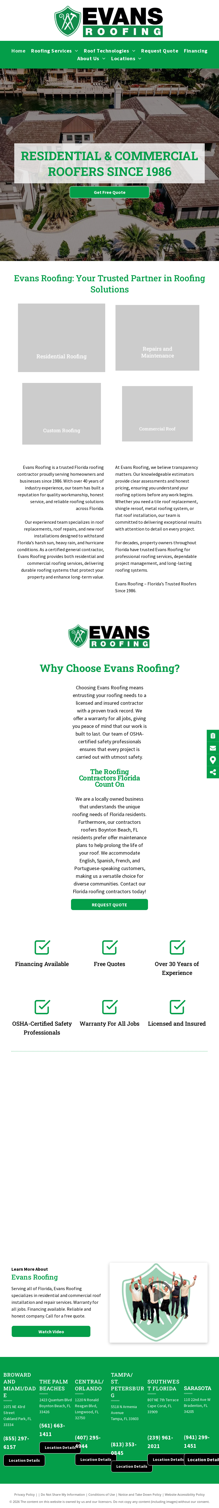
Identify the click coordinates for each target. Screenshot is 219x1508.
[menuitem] (18, 51)
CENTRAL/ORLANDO (89, 1385)
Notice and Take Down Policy (139, 1494)
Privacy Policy (24, 1494)
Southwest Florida (163, 1385)
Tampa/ (122, 1374)
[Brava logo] (33, 1126)
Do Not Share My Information (63, 1494)
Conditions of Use (101, 1494)
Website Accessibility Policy (185, 1494)
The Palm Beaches (53, 1385)
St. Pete (118, 1385)
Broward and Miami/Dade (19, 1385)
